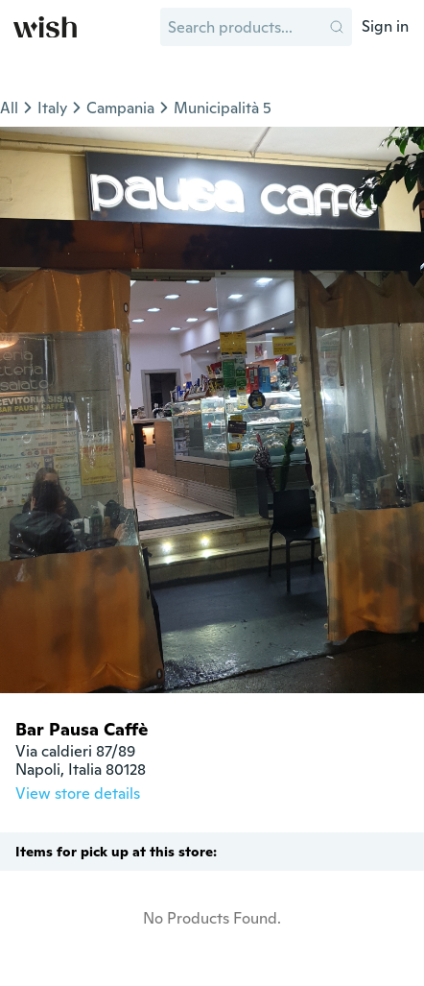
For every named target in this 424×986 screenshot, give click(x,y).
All (9, 108)
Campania (120, 108)
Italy (52, 108)
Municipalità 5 (222, 108)
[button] (336, 27)
